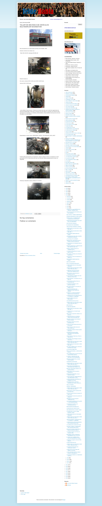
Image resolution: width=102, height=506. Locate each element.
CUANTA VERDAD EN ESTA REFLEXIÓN (72, 299)
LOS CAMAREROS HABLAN (71, 159)
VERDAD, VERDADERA (71, 386)
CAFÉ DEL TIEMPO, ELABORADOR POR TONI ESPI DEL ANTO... (74, 427)
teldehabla (69, 485)
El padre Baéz (68, 125)
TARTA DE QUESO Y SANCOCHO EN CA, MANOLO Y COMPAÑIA (74, 420)
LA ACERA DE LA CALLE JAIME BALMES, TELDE (73, 412)
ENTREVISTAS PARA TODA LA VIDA (73, 133)
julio (66, 152)
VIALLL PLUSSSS (70, 384)
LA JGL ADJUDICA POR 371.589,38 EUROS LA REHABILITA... (73, 453)
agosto (68, 202)
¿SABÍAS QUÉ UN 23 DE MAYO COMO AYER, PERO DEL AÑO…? (74, 342)
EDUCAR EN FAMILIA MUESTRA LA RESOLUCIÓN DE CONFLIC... (74, 430)
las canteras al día (69, 158)
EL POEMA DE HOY (69, 127)
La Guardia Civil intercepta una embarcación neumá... (72, 447)
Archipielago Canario (69, 99)
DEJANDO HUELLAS (70, 114)
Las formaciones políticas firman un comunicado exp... (73, 282)
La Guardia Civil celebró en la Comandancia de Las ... (72, 404)
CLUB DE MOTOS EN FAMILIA (71, 103)
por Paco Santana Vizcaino (71, 168)
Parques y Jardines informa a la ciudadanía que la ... (73, 249)
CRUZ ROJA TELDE (69, 111)
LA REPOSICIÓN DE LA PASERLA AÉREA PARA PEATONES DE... (73, 317)
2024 (67, 191)
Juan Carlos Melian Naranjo (72, 483)
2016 (67, 473)
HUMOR (67, 148)
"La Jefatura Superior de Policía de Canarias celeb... (73, 432)
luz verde (67, 161)
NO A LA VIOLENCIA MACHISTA (73, 263)
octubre (68, 199)
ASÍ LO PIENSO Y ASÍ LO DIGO (72, 100)
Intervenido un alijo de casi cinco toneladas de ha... (73, 322)
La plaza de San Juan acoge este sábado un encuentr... (73, 450)
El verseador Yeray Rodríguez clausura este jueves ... (74, 339)
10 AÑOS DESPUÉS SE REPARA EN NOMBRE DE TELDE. (74, 380)
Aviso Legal (23, 494)
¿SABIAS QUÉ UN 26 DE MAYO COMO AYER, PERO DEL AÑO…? (74, 268)
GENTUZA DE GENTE (71, 261)
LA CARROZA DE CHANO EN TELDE (74, 424)
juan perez (67, 150)
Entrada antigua (57, 253)
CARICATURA (68, 102)
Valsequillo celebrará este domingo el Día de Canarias (74, 320)
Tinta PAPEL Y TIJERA (70, 172)
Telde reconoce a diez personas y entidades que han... (73, 274)
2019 (67, 468)
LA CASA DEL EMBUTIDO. (72, 349)
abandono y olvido (69, 93)
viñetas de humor (69, 183)
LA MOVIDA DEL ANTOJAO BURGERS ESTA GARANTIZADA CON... (74, 423)
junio (68, 206)
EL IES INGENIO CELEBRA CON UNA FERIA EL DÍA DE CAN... (74, 276)
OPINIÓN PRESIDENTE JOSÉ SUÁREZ (74, 216)
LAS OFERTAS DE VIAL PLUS (72, 300)
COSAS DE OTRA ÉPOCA (71, 108)
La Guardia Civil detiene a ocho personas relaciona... (72, 284)
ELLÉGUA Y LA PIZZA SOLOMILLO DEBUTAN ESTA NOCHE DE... (73, 293)
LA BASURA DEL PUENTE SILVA (73, 408)
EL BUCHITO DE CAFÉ (70, 121)
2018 (67, 469)
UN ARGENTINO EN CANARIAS (72, 175)
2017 (67, 471)
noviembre (69, 198)
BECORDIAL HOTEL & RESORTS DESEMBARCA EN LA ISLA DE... (73, 435)
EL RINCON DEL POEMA (70, 130)
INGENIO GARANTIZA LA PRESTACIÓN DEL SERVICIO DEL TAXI (74, 246)
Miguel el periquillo (69, 165)
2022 (67, 194)
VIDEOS (67, 181)
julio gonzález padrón (70, 153)
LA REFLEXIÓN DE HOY (71, 442)
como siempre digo (69, 106)
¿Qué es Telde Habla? (25, 492)
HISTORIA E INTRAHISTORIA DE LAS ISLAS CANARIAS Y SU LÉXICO (73, 140)
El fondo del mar (69, 123)
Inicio (41, 253)
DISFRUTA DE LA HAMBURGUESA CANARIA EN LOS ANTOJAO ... (73, 218)
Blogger (63, 499)
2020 (67, 466)
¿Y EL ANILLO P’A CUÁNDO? (72, 238)
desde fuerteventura (69, 120)
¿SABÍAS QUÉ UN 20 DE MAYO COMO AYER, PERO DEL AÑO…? (74, 388)
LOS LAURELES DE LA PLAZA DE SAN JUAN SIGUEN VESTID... (74, 354)
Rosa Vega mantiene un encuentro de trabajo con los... (74, 287)
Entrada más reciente (24, 253)
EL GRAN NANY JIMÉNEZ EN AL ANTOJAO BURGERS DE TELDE (73, 438)
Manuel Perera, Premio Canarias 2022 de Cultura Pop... (74, 391)
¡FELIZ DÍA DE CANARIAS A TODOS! (74, 226)
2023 (67, 193)
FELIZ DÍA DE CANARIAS (71, 223)
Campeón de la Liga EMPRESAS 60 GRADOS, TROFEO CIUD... (73, 210)
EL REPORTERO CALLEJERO (71, 128)
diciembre (69, 196)
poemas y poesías (69, 166)
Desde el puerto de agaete (71, 118)
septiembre (69, 201)
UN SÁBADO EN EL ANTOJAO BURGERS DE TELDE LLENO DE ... (74, 382)
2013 (67, 478)
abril (68, 457)
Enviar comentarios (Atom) (30, 255)
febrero (68, 461)
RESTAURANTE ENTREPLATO (73, 406)
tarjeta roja (68, 171)
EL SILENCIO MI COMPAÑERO (73, 224)
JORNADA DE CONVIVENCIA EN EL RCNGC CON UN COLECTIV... (74, 241)
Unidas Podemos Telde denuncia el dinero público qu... (73, 328)
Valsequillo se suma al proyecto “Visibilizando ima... (72, 399)
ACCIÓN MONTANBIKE (70, 95)
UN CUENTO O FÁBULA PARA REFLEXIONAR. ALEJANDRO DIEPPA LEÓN (73, 177)
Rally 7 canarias (69, 169)
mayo (68, 207)
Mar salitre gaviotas (69, 162)
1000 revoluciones (69, 92)
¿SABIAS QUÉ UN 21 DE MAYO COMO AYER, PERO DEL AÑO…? (74, 364)
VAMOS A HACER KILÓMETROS (72, 180)
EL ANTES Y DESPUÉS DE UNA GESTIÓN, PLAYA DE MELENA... (73, 357)
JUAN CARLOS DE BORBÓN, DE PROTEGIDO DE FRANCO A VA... (74, 367)
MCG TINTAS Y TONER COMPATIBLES (74, 214)
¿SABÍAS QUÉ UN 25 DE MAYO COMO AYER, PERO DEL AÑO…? (74, 303)
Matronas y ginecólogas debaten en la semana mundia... (74, 369)
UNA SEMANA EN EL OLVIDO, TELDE (74, 409)
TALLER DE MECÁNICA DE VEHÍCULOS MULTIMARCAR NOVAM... (73, 290)
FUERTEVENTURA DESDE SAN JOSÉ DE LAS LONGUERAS (74, 221)
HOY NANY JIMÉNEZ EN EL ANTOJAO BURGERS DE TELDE (74, 347)
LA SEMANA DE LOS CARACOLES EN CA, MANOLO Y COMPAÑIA (74, 296)
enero (68, 462)
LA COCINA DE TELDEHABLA (71, 155)
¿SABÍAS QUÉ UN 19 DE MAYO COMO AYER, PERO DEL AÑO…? (74, 417)
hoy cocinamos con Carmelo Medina (72, 146)
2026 (67, 188)
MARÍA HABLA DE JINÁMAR (71, 163)
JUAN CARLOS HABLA (70, 149)
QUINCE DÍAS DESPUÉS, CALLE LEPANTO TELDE (73, 374)
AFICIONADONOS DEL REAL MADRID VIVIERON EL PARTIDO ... (74, 237)
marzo (68, 459)
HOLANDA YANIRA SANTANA (71, 145)
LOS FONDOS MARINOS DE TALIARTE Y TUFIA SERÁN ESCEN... (74, 402)
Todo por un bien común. (70, 173)
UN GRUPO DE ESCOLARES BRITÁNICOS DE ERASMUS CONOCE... (73, 333)
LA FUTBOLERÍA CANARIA (71, 156)
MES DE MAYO (70, 305)
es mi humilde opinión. (70, 134)
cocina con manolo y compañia (71, 105)
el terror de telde (69, 131)
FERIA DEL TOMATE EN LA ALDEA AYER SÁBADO (73, 360)
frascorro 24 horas (69, 138)
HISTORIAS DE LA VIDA (70, 142)
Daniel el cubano (69, 113)
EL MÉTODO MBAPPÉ (71, 306)
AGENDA (67, 96)
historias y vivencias (69, 143)
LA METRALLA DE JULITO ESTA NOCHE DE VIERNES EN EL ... (73, 271)
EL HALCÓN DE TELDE (70, 124)
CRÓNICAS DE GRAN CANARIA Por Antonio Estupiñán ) (73, 110)
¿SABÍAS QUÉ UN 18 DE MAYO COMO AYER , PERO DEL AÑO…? (74, 445)
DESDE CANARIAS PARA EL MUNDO (73, 116)
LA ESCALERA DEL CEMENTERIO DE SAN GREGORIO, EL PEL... (74, 377)
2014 (67, 476)
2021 (67, 464)
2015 (67, 474)
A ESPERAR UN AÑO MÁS (72, 361)
